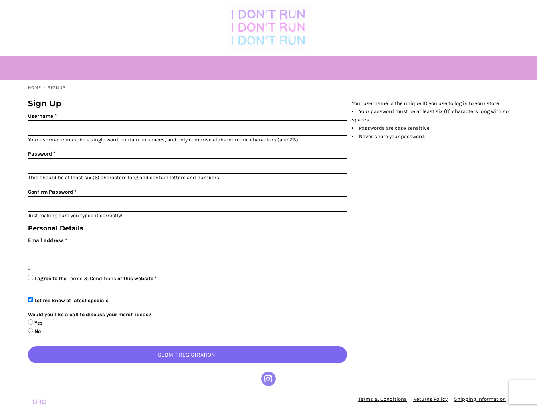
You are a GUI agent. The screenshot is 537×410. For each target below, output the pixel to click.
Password (40, 154)
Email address (46, 240)
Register (474, 10)
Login (445, 10)
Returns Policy (430, 399)
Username (40, 116)
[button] (45, 10)
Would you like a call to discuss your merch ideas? (89, 314)
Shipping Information (480, 399)
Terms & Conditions (92, 278)
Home (34, 87)
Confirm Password (50, 192)
